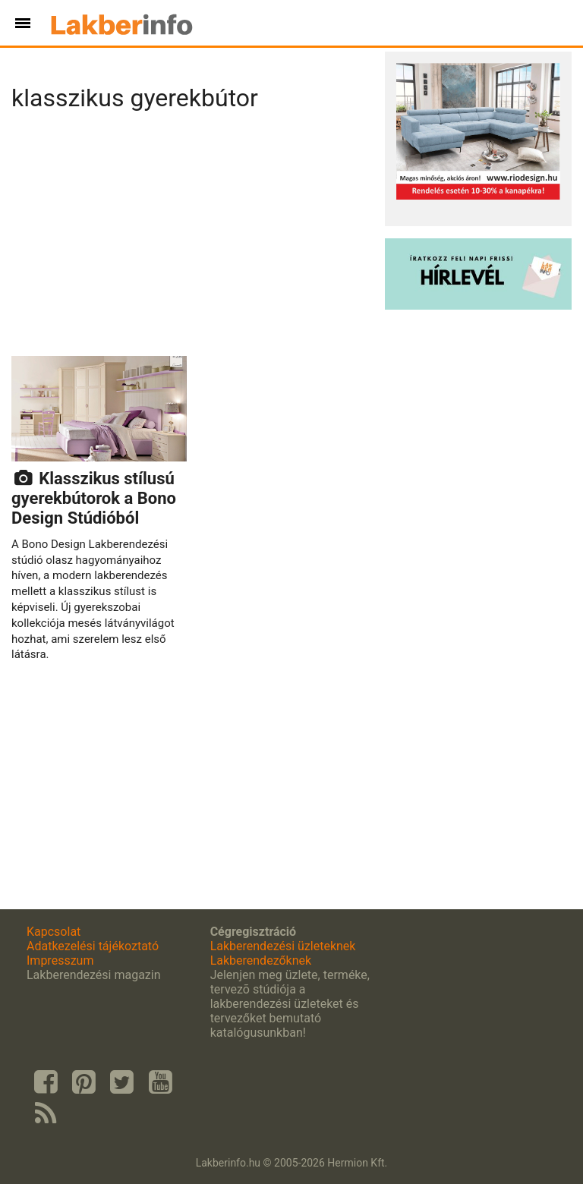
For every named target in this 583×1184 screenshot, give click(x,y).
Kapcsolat (53, 931)
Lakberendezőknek (260, 960)
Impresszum (60, 960)
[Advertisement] (192, 238)
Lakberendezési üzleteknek (283, 946)
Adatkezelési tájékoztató (93, 946)
